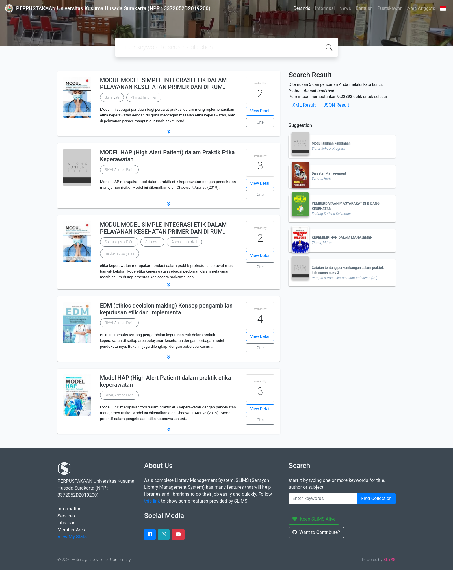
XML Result (304, 105)
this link (152, 501)
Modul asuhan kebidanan (331, 143)
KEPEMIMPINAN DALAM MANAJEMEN (342, 238)
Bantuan (364, 8)
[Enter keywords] (323, 498)
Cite (260, 122)
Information (69, 509)
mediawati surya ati (119, 253)
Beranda (302, 8)
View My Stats (72, 536)
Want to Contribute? (316, 532)
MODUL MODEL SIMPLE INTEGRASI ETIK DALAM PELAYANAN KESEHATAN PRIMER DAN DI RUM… (163, 83)
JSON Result (336, 105)
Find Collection (376, 498)
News (345, 8)
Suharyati (112, 97)
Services (66, 516)
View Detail (260, 111)
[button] (168, 131)
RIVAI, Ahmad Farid (119, 170)
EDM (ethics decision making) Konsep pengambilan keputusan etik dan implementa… (166, 309)
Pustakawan (389, 8)
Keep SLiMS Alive (314, 519)
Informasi (325, 8)
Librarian (66, 522)
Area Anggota (421, 8)
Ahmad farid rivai (144, 97)
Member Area (71, 529)
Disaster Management (329, 173)
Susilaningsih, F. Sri (119, 242)
